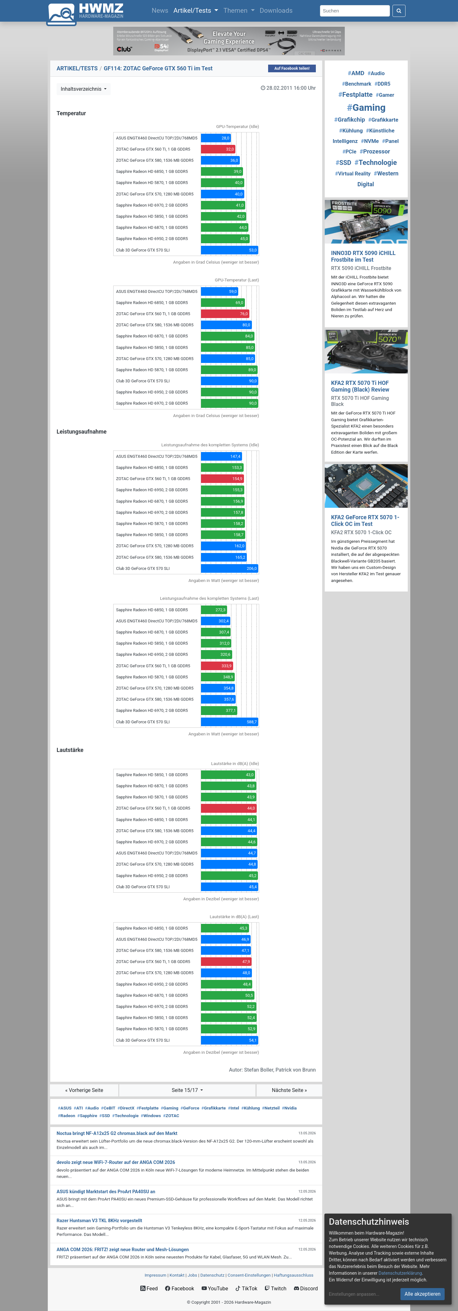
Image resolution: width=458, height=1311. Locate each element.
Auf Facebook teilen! (292, 68)
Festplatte (147, 1107)
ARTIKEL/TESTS (77, 68)
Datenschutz (212, 1275)
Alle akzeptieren (423, 1294)
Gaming (169, 1107)
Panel (390, 141)
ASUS (65, 1107)
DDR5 (383, 84)
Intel (233, 1107)
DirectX (126, 1107)
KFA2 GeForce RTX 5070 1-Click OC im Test (365, 520)
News (161, 9)
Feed (149, 1289)
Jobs (192, 1275)
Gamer (385, 95)
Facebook (179, 1289)
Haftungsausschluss (293, 1275)
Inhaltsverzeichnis (82, 89)
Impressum (155, 1275)
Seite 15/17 (185, 1090)
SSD (104, 1115)
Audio (92, 1107)
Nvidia (289, 1107)
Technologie (125, 1115)
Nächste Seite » (289, 1090)
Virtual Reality (353, 174)
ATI (78, 1107)
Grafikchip (349, 119)
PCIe (350, 152)
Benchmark (356, 84)
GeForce (190, 1107)
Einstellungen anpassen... (354, 1294)
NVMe (370, 141)
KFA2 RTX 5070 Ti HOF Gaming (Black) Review (360, 386)
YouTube (215, 1289)
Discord (306, 1289)
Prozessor (375, 151)
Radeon (66, 1115)
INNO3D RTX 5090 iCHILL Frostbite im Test (363, 256)
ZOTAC (171, 1115)
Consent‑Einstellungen (249, 1275)
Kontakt (177, 1275)
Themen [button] (236, 10)
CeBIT (108, 1107)
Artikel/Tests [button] (193, 10)
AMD (356, 73)
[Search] (355, 11)
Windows (151, 1115)
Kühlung (250, 1107)
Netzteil (271, 1107)
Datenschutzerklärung (400, 1273)
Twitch (275, 1289)
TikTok (246, 1289)
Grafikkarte (213, 1107)
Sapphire (87, 1115)
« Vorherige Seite (84, 1090)
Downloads (276, 10)
